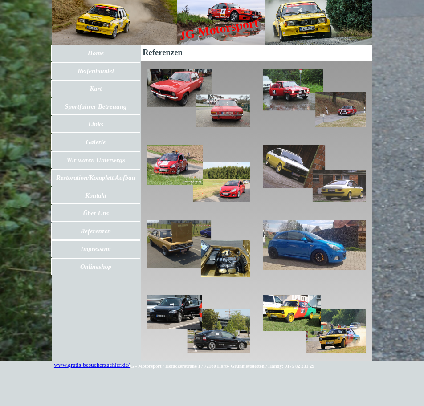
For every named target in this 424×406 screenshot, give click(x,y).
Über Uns (96, 213)
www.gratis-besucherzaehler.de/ (92, 364)
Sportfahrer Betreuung (96, 106)
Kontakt (95, 195)
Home (96, 53)
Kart (96, 88)
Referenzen (96, 231)
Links (95, 124)
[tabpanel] (211, 365)
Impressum (96, 248)
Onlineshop (95, 266)
